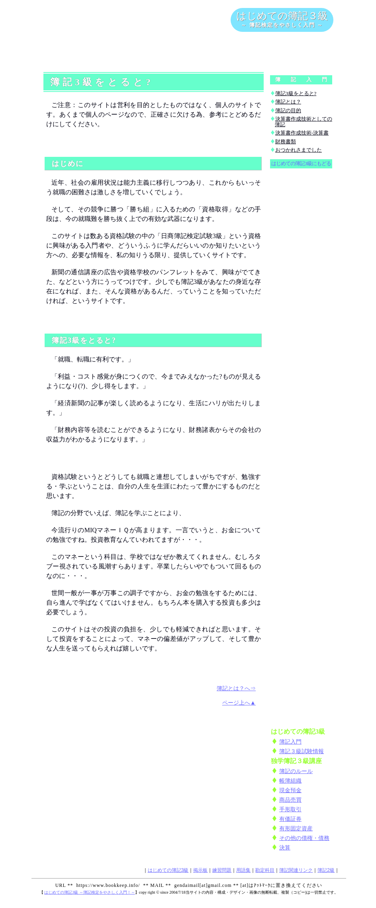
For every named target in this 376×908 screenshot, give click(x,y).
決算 (284, 847)
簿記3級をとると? (295, 93)
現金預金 (290, 790)
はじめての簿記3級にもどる (301, 163)
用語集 (243, 870)
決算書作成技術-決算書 (302, 133)
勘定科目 (264, 870)
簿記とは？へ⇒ (236, 688)
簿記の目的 (288, 110)
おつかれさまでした (298, 150)
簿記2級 (326, 870)
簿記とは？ (288, 102)
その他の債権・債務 (304, 838)
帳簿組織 (290, 780)
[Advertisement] (188, 51)
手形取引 (290, 809)
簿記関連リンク (296, 870)
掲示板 (200, 870)
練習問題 (221, 870)
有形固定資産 (296, 828)
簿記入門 (290, 741)
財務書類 (285, 141)
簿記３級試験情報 (301, 751)
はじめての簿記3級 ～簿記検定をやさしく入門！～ (89, 892)
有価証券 (290, 819)
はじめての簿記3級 (168, 870)
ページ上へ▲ (239, 702)
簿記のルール (296, 771)
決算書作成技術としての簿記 (303, 121)
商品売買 (290, 800)
